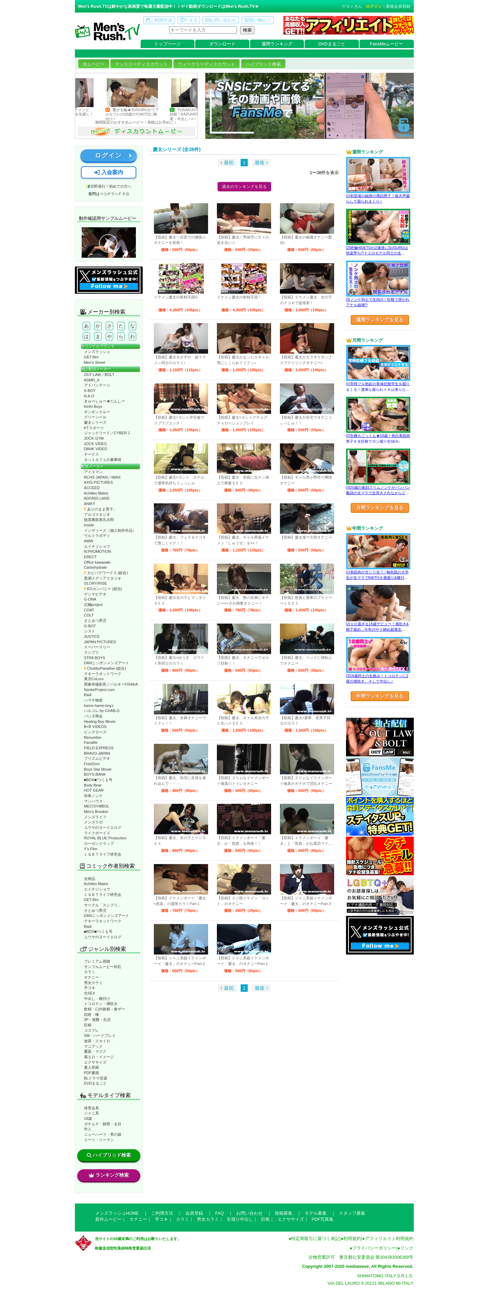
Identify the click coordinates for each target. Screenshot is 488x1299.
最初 (228, 162)
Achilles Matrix (96, 493)
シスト (89, 631)
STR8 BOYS (94, 658)
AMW (88, 541)
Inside (89, 525)
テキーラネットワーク (102, 674)
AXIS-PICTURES (98, 482)
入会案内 (108, 172)
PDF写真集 (323, 1219)
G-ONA (90, 599)
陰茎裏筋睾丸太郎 (99, 520)
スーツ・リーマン (99, 1140)
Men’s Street (94, 362)
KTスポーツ (94, 428)
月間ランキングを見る (380, 507)
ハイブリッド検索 (263, 64)
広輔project (93, 605)
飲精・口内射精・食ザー (104, 1009)
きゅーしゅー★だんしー (104, 401)
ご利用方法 (159, 20)
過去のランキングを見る (244, 186)
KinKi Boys (93, 406)
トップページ (167, 43)
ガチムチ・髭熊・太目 (102, 1124)
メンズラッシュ (97, 352)
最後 (259, 162)
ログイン (374, 6)
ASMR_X (92, 380)
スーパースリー (97, 647)
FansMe (91, 742)
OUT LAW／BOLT (99, 375)
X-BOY (90, 391)
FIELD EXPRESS (99, 748)
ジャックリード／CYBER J (107, 433)
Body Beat (93, 785)
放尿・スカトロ (97, 1041)
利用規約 (352, 1238)
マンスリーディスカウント (141, 64)
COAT (89, 610)
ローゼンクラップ (99, 843)
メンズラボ (93, 822)
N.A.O (89, 396)
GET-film (91, 357)
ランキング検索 (109, 1175)
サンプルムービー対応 (102, 967)
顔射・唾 (91, 1014)
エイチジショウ (97, 546)
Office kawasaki (97, 562)
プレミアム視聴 (97, 961)
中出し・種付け (97, 999)
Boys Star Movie (97, 769)
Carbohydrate (95, 567)
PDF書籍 (91, 1073)
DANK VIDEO (95, 449)
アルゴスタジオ (97, 514)
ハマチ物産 (93, 700)
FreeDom (92, 764)
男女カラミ (93, 983)
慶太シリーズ (95, 422)
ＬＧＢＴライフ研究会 (102, 854)
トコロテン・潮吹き (101, 1004)
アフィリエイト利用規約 (389, 1238)
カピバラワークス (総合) (106, 573)
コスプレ (91, 1030)
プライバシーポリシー (374, 1248)
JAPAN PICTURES (100, 642)
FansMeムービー (386, 43)
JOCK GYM (94, 438)
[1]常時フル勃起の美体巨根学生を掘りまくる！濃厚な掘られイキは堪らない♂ (378, 389)
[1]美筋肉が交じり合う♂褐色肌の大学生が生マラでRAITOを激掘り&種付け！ (377, 577)
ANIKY (90, 504)
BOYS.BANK (95, 774)
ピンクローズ (95, 732)
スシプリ (91, 652)
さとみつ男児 (95, 621)
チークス (91, 454)
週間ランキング (277, 43)
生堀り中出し (240, 1219)
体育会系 (91, 1108)
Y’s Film (91, 849)
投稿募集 (283, 1213)
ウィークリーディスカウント (206, 64)
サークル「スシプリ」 (102, 905)
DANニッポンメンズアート (106, 663)
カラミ (89, 972)
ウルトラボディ (97, 535)
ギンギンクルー (97, 412)
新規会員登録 (398, 6)
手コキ (89, 988)
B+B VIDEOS (95, 727)
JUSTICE (92, 636)
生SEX (89, 993)
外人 (88, 1129)
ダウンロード (222, 43)
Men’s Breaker (96, 812)
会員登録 (194, 1213)
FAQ (219, 1213)
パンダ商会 (93, 716)
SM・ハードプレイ (100, 1035)
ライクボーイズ (97, 833)
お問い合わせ (220, 20)
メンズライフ (95, 817)
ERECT (90, 557)
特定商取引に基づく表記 (315, 1238)
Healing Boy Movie (100, 721)
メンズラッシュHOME (117, 1213)
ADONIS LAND (97, 498)
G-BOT (90, 626)
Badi (88, 695)
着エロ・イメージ (99, 1057)
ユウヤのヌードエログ (102, 827)
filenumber (93, 737)
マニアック (93, 1046)
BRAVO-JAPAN (97, 753)
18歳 (88, 1118)
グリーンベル (95, 417)
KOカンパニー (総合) (103, 589)
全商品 (89, 879)
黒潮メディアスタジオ (102, 578)
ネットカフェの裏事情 (102, 460)
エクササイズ (95, 1062)
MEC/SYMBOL (96, 806)
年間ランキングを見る (380, 696)
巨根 (88, 1025)
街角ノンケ (93, 796)
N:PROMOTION (97, 551)
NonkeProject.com (99, 690)
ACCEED (92, 488)
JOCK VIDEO (95, 444)
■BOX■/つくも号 (98, 780)
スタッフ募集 (352, 1213)
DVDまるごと (332, 43)
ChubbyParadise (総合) (105, 668)
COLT (89, 615)
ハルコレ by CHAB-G (102, 711)
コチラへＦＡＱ (116, 194)
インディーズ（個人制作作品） (110, 530)
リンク (406, 1248)
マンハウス (93, 801)
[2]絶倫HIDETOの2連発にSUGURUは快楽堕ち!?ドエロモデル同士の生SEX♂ (377, 253)
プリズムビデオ (97, 758)
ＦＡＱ (188, 20)
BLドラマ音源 (95, 1078)
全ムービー (94, 64)
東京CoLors (94, 679)
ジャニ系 (91, 1113)
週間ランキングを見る (380, 319)
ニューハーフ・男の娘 (102, 1134)
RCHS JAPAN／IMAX (102, 477)
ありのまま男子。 (100, 509)
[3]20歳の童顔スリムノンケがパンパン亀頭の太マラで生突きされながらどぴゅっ (378, 493)
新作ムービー (108, 1219)
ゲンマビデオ (95, 594)
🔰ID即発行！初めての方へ (108, 186)
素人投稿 (91, 1067)
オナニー (91, 977)
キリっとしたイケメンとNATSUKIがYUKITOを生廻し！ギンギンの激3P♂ (79, 114)
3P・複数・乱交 (97, 1020)
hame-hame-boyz (99, 706)
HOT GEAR (94, 790)
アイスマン (93, 472)
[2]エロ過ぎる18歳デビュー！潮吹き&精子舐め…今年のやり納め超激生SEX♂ (377, 629)
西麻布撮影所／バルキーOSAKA (111, 684)
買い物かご (257, 20)
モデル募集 (316, 1213)
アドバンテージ (97, 385)
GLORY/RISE (95, 583)
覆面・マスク (95, 1051)
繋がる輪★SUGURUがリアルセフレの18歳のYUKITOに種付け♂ (143, 114)
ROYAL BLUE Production (105, 838)
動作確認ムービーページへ (109, 242)
